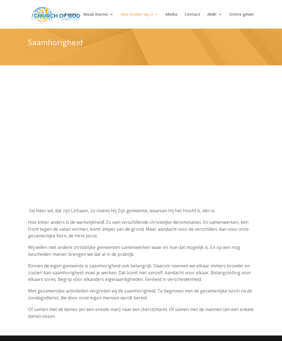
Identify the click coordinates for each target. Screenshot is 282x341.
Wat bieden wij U (137, 14)
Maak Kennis (95, 14)
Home (70, 14)
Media (171, 14)
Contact (192, 14)
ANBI (211, 14)
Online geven (241, 14)
